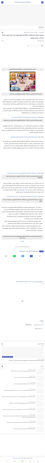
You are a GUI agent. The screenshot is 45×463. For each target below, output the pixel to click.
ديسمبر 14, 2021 (31, 395)
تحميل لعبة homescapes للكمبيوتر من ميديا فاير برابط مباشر (22, 196)
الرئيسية (41, 32)
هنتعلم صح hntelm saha (22, 2)
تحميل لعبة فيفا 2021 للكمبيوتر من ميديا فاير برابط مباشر (24, 428)
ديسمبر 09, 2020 (31, 401)
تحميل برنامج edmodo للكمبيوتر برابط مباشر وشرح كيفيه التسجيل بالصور (21, 422)
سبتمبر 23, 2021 (31, 427)
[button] (31, 256)
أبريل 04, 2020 (31, 421)
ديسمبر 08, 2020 (31, 369)
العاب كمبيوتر (22, 251)
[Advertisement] (22, 15)
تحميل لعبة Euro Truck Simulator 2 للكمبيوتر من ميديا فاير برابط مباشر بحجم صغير (19, 409)
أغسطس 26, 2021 (31, 382)
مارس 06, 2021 (31, 408)
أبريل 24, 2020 (31, 376)
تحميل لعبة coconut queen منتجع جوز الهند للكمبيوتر (24, 137)
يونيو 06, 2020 (32, 414)
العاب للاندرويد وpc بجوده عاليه (30, 32)
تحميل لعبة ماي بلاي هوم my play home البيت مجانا (24, 117)
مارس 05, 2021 (31, 389)
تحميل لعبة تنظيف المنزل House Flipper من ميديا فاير (24, 377)
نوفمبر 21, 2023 (40, 359)
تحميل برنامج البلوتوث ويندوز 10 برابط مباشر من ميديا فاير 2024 (23, 371)
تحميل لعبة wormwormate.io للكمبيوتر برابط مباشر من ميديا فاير (26, 360)
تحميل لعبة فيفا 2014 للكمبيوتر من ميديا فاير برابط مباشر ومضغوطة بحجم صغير (19, 390)
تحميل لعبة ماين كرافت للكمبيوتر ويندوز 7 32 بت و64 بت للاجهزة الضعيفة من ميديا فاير (18, 396)
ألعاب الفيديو (24, 190)
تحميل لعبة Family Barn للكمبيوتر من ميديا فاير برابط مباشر (22, 173)
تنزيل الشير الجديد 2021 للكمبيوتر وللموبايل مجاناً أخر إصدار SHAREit (22, 403)
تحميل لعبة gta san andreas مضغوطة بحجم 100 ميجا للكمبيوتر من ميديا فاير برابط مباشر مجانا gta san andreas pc (19, 417)
